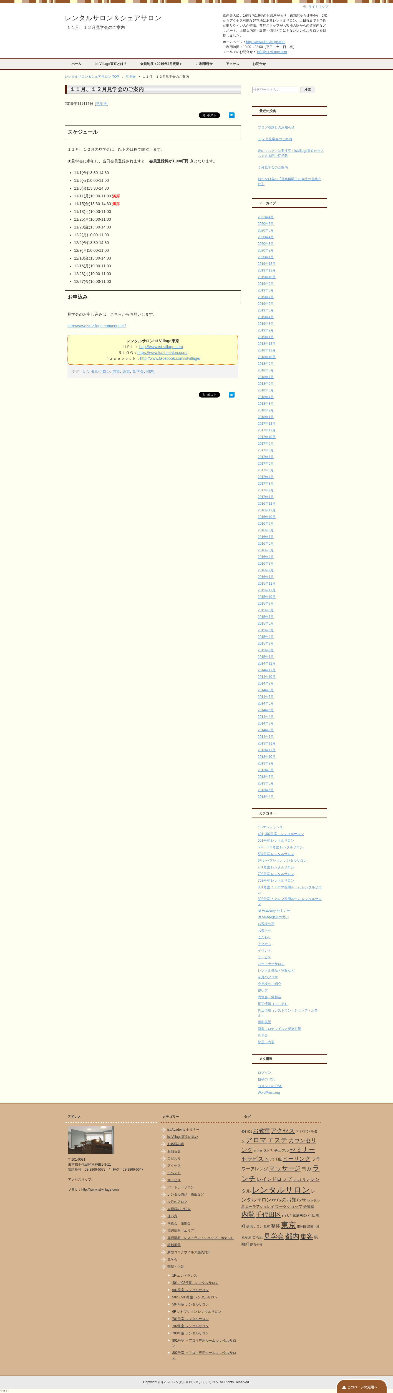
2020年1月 (266, 257)
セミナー (302, 1149)
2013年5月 (266, 790)
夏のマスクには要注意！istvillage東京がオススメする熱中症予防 (291, 153)
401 (243, 1131)
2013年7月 (266, 777)
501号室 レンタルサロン (276, 841)
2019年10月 (267, 277)
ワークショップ (288, 1206)
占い (286, 1215)
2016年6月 (266, 543)
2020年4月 (266, 237)
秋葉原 (246, 1237)
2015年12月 (267, 583)
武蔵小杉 (313, 1226)
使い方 (263, 990)
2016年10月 (267, 517)
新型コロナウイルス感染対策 (279, 1029)
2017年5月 (266, 470)
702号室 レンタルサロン (276, 874)
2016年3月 (266, 563)
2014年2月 (266, 730)
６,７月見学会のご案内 (275, 139)
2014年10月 (267, 677)
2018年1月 (266, 417)
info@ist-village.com (272, 52)
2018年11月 (267, 350)
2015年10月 (267, 597)
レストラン (301, 1180)
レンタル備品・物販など (276, 970)
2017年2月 (266, 490)
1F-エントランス (270, 827)
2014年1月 (266, 737)
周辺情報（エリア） (273, 1004)
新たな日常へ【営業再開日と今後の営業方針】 (289, 181)
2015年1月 (266, 657)
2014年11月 (267, 670)
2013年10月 (267, 757)
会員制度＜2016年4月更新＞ (161, 64)
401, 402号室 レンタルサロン (281, 834)
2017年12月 (267, 424)
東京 (126, 371)
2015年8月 (266, 610)
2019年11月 (267, 270)
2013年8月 (266, 770)
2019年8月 (266, 290)
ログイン (264, 1073)
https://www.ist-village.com (265, 42)
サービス (264, 957)
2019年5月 (266, 310)
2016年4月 (266, 557)
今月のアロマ (268, 977)
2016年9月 (266, 523)
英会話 (257, 1237)
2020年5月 (266, 230)
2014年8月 (266, 690)
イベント (264, 950)
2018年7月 (266, 377)
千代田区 (268, 1214)
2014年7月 (266, 697)
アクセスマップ (79, 1179)
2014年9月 (266, 683)
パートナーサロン (271, 964)
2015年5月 (266, 630)
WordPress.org (269, 1093)
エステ (278, 1140)
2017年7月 (266, 457)
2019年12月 (267, 264)
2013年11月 (267, 750)
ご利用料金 (204, 64)
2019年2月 (266, 330)
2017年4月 (266, 477)
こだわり (264, 937)
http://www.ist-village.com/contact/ (96, 326)
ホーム (76, 64)
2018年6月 (266, 384)
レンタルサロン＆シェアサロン (113, 18)
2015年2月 (266, 650)
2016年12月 (267, 504)
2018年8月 (266, 370)
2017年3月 (266, 484)
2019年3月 (266, 324)
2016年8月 (266, 530)
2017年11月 (267, 430)
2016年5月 (266, 550)
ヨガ (306, 1168)
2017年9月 (266, 444)
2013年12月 (267, 743)
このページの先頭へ (362, 1387)
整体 (275, 1226)
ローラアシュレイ (259, 1207)
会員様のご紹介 (269, 984)
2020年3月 (266, 244)
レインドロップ (274, 1179)
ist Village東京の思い (273, 917)
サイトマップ (318, 7)
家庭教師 (300, 1215)
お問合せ (259, 64)
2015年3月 (266, 643)
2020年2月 (266, 250)
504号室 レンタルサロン (276, 854)
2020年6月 (266, 224)
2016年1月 (266, 577)
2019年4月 (266, 317)
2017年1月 (266, 497)
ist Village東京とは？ (111, 64)
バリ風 (276, 1159)
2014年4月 (266, 717)
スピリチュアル (276, 1150)
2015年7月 (266, 617)
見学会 (101, 103)
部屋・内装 (266, 1042)
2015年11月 (267, 590)
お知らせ (264, 930)
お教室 (261, 1131)
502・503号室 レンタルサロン (280, 847)
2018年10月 (267, 357)
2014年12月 (267, 663)
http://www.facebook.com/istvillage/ (170, 358)
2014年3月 (266, 723)
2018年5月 (266, 390)
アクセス (232, 64)
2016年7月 (266, 537)
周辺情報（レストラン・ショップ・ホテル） (200, 1238)
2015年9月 (266, 603)
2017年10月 (267, 437)
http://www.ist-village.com (161, 347)
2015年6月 (266, 623)
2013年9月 (266, 763)
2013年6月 (266, 783)
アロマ (256, 1140)
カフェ (258, 1150)
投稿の (267, 1079)
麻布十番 (256, 1244)
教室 (267, 1226)
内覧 (116, 371)
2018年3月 (266, 404)
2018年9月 (266, 364)
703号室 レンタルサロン (276, 880)
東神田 (301, 1226)
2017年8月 (266, 450)
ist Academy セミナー (274, 910)
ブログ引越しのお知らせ (276, 127)
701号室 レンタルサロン (276, 867)
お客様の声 (266, 924)
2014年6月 (266, 703)
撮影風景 (264, 1022)
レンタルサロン (96, 371)
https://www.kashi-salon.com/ (162, 352)
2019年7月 (266, 297)
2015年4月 (266, 637)
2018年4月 (266, 397)
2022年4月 (266, 217)
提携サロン (254, 1226)
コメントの (270, 1086)
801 (249, 1131)
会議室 (308, 1207)
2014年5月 (266, 710)
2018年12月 (267, 344)
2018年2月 (266, 410)
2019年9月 (266, 284)
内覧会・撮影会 (269, 997)
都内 (150, 371)
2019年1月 (266, 337)
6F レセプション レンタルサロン (282, 861)
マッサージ (285, 1168)
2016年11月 (267, 510)
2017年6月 (266, 464)
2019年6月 (266, 304)
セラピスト (255, 1159)
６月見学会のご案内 (273, 167)
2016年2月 (266, 570)
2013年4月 (266, 797)
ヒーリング (296, 1159)
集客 (306, 1236)
